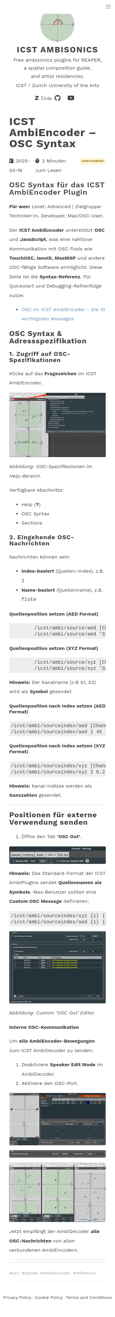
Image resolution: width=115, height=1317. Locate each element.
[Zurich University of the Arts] (44, 98)
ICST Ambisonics (57, 49)
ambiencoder (57, 1279)
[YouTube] (71, 98)
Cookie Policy (49, 1303)
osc (15, 1279)
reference (86, 1279)
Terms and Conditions (89, 1303)
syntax (31, 1279)
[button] (108, 7)
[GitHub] (57, 98)
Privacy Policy (17, 1303)
